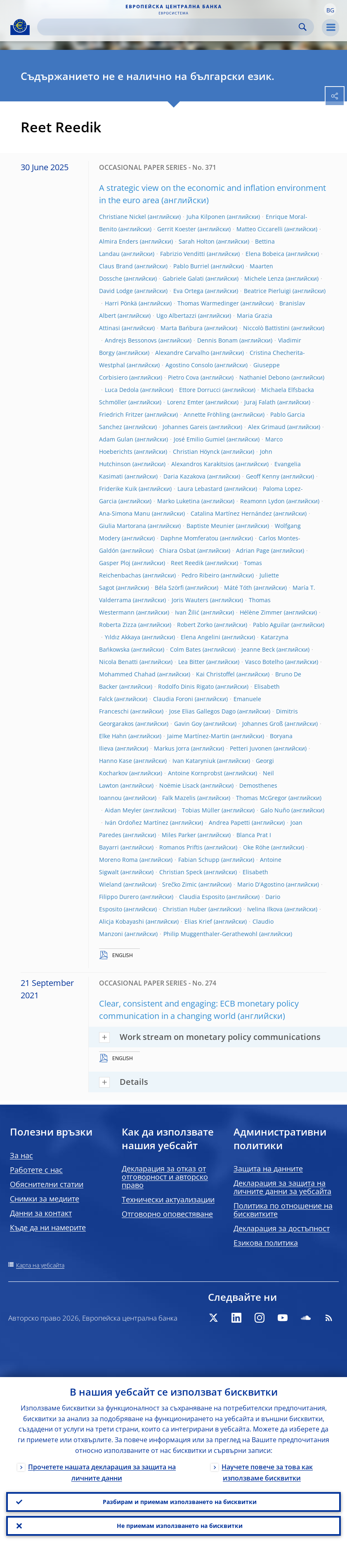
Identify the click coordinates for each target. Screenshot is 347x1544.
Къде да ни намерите (48, 1227)
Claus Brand (116, 266)
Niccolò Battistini (266, 328)
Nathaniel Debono (264, 377)
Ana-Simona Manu (124, 513)
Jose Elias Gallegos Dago (202, 711)
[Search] (169, 27)
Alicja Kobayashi (121, 921)
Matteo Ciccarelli (259, 229)
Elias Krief (198, 921)
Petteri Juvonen (251, 748)
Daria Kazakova (184, 476)
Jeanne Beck (258, 649)
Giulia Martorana (122, 526)
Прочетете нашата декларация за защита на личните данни (102, 1472)
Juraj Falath (260, 402)
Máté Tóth (238, 587)
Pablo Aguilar (271, 625)
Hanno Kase (115, 761)
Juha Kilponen (205, 217)
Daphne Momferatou (189, 538)
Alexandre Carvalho (182, 353)
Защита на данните (268, 1168)
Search (302, 27)
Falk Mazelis (179, 798)
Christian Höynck (196, 451)
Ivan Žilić (187, 612)
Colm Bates (185, 649)
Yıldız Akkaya (122, 637)
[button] (330, 9)
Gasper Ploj (114, 563)
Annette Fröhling (207, 414)
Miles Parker (179, 835)
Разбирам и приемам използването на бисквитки (180, 1502)
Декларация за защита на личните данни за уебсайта (282, 1187)
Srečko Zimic (179, 884)
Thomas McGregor (261, 798)
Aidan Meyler (123, 810)
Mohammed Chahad (127, 674)
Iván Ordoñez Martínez (136, 822)
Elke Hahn (113, 736)
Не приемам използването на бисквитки (180, 1526)
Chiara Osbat (177, 550)
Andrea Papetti (229, 822)
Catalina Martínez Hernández (231, 513)
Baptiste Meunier (210, 526)
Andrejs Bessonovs (131, 340)
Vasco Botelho (264, 662)
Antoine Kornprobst (195, 773)
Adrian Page (252, 550)
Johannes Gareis (185, 427)
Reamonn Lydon (262, 501)
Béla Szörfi (169, 587)
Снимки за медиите (44, 1199)
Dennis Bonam (217, 340)
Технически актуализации (168, 1199)
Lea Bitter (191, 662)
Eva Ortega (188, 291)
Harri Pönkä (121, 303)
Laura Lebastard (199, 489)
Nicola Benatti (118, 662)
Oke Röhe (256, 847)
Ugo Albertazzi (176, 315)
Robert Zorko (194, 625)
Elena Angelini (200, 637)
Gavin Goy (188, 723)
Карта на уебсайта (40, 1265)
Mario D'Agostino (260, 884)
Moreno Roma (118, 860)
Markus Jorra (171, 748)
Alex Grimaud (267, 427)
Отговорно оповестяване (167, 1214)
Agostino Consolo (189, 365)
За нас (21, 1155)
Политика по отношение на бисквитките (283, 1210)
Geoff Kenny (262, 476)
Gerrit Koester (176, 229)
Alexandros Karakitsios (202, 464)
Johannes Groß (262, 723)
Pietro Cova (183, 377)
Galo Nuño (275, 810)
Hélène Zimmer (261, 612)
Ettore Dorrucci (200, 390)
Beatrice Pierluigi (267, 291)
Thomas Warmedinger (208, 303)
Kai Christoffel (215, 674)
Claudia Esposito (202, 897)
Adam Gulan (116, 439)
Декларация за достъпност (282, 1228)
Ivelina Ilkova (265, 909)
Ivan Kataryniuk (193, 761)
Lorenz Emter (185, 402)
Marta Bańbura (182, 328)
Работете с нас (36, 1170)
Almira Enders (118, 241)
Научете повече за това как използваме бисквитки (267, 1472)
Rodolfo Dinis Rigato (186, 686)
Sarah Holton (197, 241)
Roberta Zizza (118, 625)
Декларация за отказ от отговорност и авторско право (165, 1177)
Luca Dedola (122, 390)
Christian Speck (180, 872)
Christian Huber (185, 909)
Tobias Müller (201, 810)
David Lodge (116, 291)
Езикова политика (266, 1243)
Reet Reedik (187, 563)
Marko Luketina (178, 501)
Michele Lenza (264, 278)
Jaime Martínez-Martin (198, 736)
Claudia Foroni (173, 699)
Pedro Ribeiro (200, 575)
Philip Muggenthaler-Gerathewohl (210, 934)
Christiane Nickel (122, 217)
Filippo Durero (119, 897)
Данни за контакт (41, 1213)
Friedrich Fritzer (121, 414)
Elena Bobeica (264, 254)
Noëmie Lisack (179, 785)
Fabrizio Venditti (182, 254)
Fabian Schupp (199, 860)
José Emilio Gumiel (199, 439)
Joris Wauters (190, 600)
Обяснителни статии (46, 1184)
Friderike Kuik (118, 489)
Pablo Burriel (191, 266)
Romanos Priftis (181, 847)
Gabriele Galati (183, 278)
